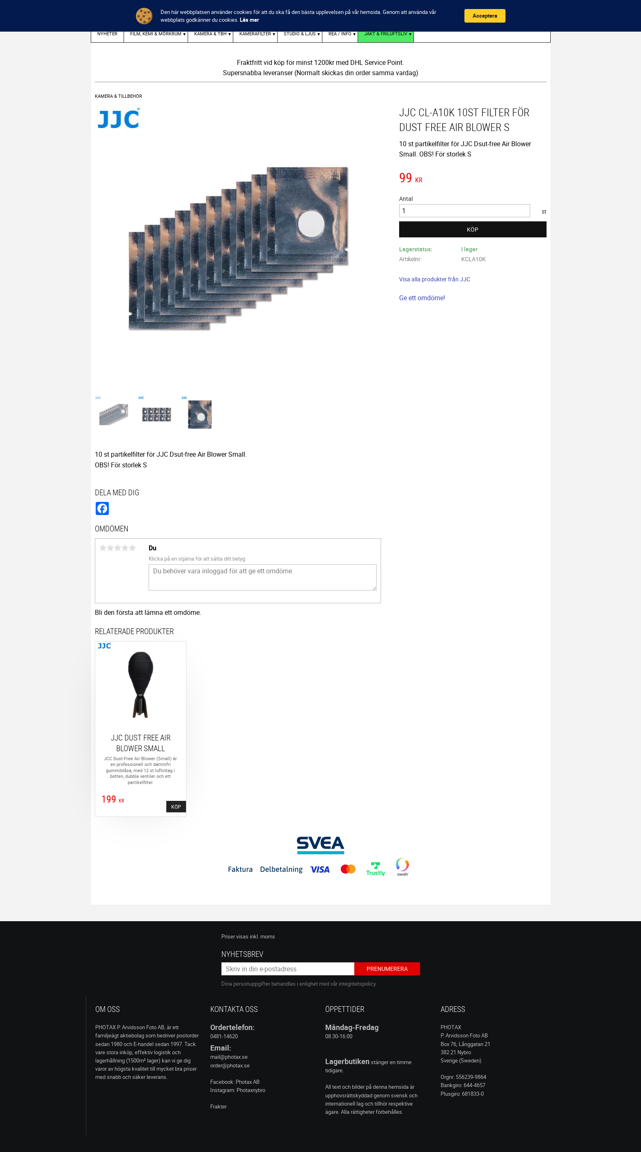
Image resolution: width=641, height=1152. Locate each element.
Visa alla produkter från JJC (434, 279)
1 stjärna (103, 548)
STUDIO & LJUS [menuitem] (300, 33)
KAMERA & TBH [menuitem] (210, 33)
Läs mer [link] (249, 19)
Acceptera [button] (485, 15)
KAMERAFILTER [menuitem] (255, 33)
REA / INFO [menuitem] (340, 33)
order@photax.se (230, 1065)
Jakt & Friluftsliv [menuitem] (385, 33)
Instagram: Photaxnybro (237, 1090)
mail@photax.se (229, 1056)
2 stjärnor (110, 548)
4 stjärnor (125, 548)
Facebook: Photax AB (235, 1081)
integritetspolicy (357, 983)
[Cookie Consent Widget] (320, 16)
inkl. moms (262, 936)
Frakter (218, 1106)
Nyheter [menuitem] (107, 33)
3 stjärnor (118, 548)
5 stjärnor (132, 548)
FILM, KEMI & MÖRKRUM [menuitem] (156, 33)
